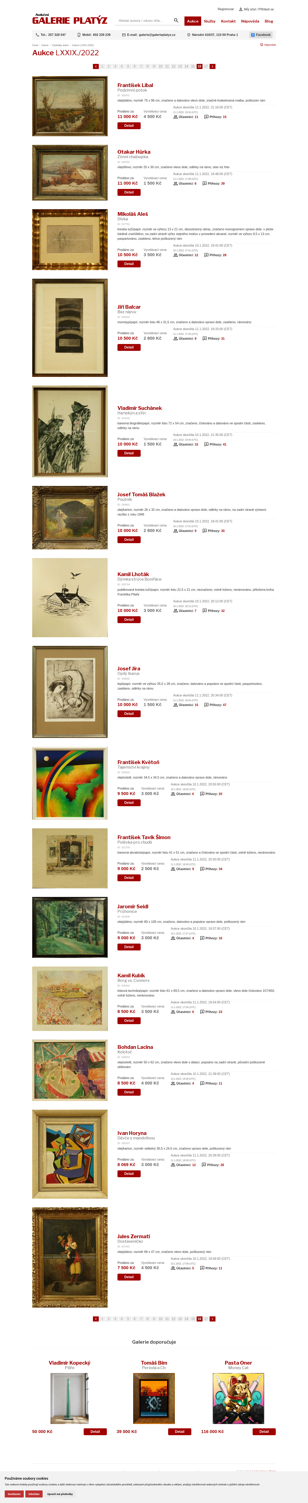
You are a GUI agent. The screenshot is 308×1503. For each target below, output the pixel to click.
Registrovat (226, 9)
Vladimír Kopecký (69, 1365)
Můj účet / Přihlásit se (256, 9)
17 (206, 66)
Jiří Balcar (129, 309)
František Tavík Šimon (143, 839)
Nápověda (250, 21)
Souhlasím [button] (14, 1494)
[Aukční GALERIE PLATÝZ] (70, 23)
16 (199, 66)
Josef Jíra (128, 670)
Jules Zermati (133, 1238)
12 (173, 66)
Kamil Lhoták (139, 576)
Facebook (261, 35)
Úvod (35, 45)
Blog (269, 21)
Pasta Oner (238, 1365)
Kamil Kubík (133, 977)
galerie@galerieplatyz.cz (157, 34)
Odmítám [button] (33, 1494)
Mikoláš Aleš (132, 216)
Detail (129, 126)
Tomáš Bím (154, 1365)
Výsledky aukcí (60, 45)
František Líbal (135, 87)
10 (160, 66)
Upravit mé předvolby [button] (60, 1494)
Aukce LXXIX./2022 (83, 45)
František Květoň (138, 764)
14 (186, 66)
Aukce (193, 21)
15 (193, 66)
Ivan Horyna (136, 1135)
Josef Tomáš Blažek (141, 496)
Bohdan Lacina (135, 1049)
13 (180, 66)
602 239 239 (101, 34)
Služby (210, 21)
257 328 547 (57, 34)
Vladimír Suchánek (139, 410)
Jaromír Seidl (132, 908)
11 (167, 66)
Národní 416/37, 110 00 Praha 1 (215, 34)
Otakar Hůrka (133, 154)
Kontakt (228, 21)
